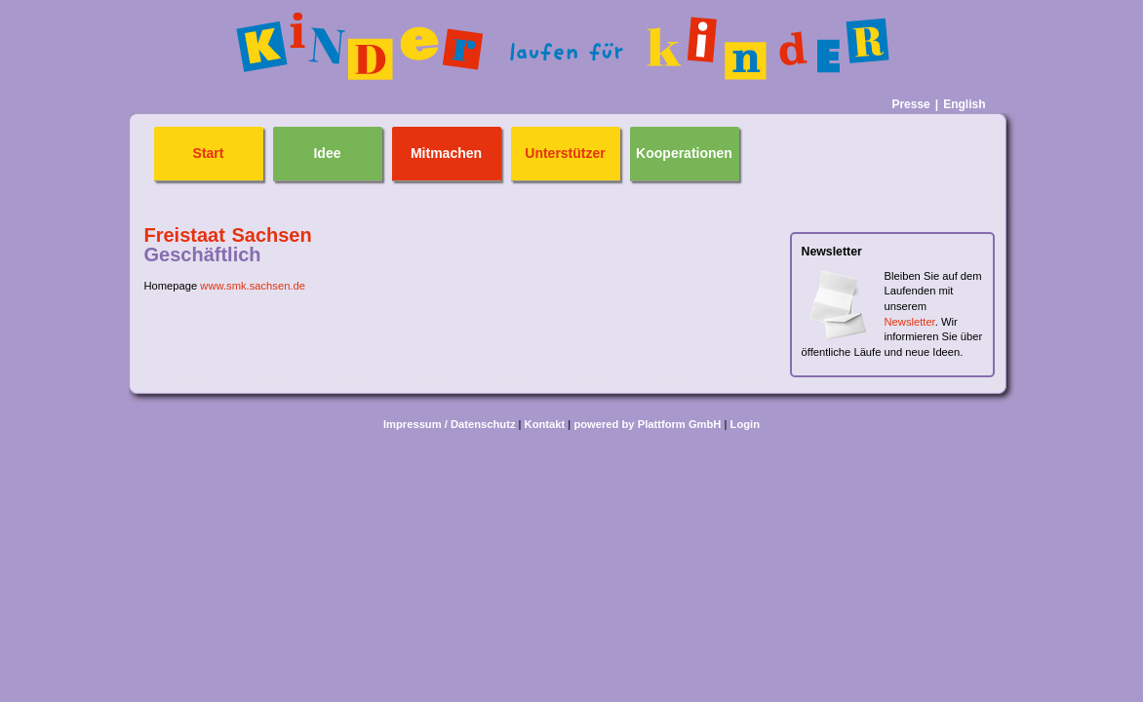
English (964, 104)
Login (745, 424)
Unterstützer (565, 153)
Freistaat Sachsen (228, 235)
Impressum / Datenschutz (449, 424)
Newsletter (910, 322)
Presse (910, 104)
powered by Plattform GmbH (647, 424)
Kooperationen (684, 153)
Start (208, 153)
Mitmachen (446, 153)
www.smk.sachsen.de (252, 286)
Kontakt (545, 424)
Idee (326, 153)
